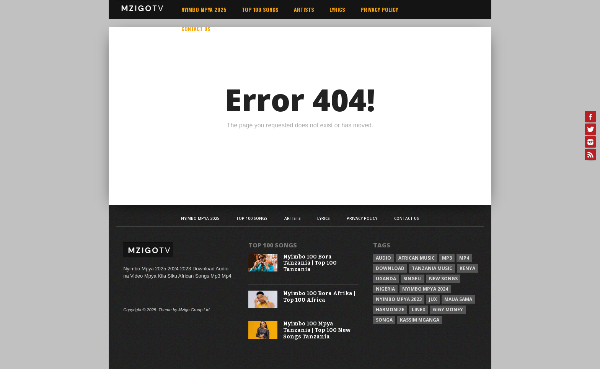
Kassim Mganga (419, 320)
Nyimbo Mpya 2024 (425, 289)
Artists (304, 9)
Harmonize (390, 309)
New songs (443, 278)
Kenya (467, 268)
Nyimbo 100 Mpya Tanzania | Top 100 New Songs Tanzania (317, 330)
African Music (416, 258)
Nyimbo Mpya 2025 (204, 9)
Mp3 (447, 258)
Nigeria (385, 289)
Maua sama (458, 299)
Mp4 (464, 258)
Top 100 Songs (260, 9)
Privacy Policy (379, 9)
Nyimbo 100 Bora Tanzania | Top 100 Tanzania (310, 263)
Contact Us (195, 28)
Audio (383, 258)
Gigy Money (448, 309)
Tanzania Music (432, 268)
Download (390, 268)
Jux (433, 299)
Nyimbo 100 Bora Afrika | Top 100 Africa (319, 297)
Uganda (386, 278)
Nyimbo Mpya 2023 (399, 299)
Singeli (412, 278)
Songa (384, 320)
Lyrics (337, 9)
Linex (419, 309)
